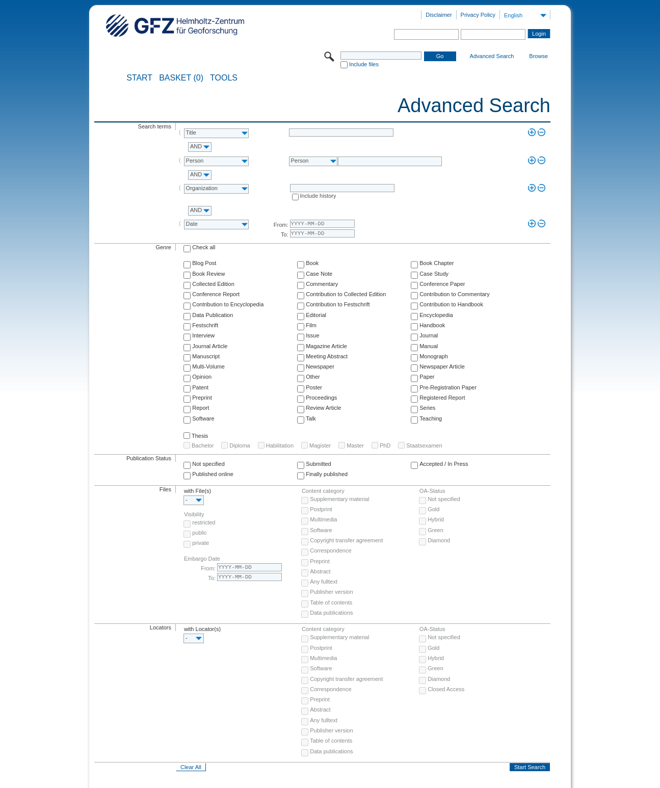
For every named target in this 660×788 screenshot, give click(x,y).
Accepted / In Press (443, 464)
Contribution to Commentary (454, 294)
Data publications (331, 613)
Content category (323, 491)
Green (435, 530)
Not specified (208, 464)
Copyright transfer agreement (346, 540)
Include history (318, 196)
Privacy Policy (478, 15)
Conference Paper (442, 284)
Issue (312, 335)
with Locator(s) (202, 629)
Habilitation (280, 445)
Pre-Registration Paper (448, 387)
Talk (311, 418)
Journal (428, 335)
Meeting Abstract (327, 356)
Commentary (322, 284)
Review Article (323, 408)
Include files (364, 64)
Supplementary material (339, 499)
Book (312, 263)
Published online (212, 474)
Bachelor (203, 445)
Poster (314, 387)
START (139, 78)
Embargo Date (202, 559)
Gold (433, 509)
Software (203, 418)
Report (200, 408)
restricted (203, 522)
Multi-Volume (208, 366)
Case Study (433, 274)
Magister (320, 445)
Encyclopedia (436, 315)
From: (281, 225)
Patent (200, 387)
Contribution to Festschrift (337, 304)
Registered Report (442, 398)
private (200, 543)
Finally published (327, 474)
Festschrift (205, 325)
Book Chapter (436, 263)
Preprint (202, 398)
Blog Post (204, 263)
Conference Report (216, 294)
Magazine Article (326, 346)
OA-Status (432, 491)
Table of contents (331, 602)
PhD (385, 445)
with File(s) (197, 491)
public (199, 533)
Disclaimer (439, 15)
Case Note (319, 274)
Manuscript (206, 356)
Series (427, 408)
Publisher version (331, 592)
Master (355, 445)
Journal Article (209, 346)
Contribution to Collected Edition (346, 294)
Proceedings (321, 398)
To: (284, 234)
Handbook (432, 325)
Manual (428, 346)
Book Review (208, 274)
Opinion (202, 377)
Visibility (194, 514)
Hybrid (436, 519)
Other (313, 377)
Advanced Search (492, 56)
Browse (538, 56)
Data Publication (212, 315)
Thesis (200, 436)
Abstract (320, 571)
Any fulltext (323, 582)
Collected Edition (213, 284)
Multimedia (323, 519)
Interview (203, 335)
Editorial (316, 315)
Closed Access (446, 689)
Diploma (239, 445)
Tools (223, 78)
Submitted (318, 464)
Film (311, 325)
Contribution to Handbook (451, 304)
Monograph (433, 356)
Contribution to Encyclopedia (227, 304)
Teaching (430, 418)
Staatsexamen (424, 445)
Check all (203, 247)
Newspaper (320, 366)
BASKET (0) (181, 78)
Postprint (321, 509)
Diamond (439, 540)
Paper (426, 377)
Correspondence (330, 550)
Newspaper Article (442, 366)
